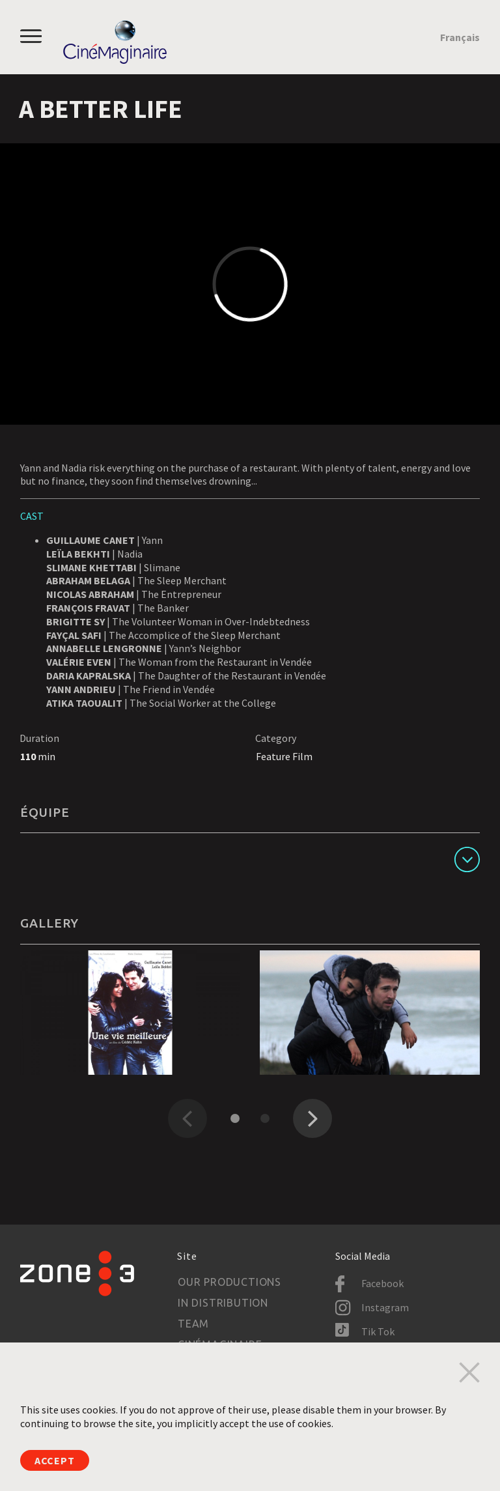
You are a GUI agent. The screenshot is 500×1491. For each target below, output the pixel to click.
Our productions (229, 1282)
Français (460, 37)
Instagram (385, 1307)
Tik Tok (378, 1331)
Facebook (382, 1283)
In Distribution (223, 1303)
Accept (55, 1460)
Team (193, 1323)
